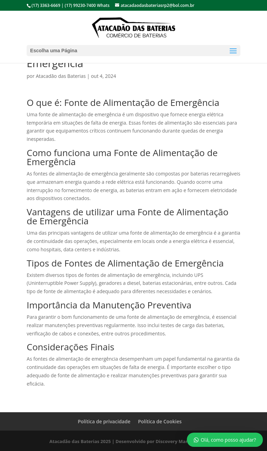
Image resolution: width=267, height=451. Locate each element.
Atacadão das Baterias (61, 76)
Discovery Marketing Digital (186, 441)
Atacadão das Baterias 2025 (80, 441)
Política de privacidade (104, 421)
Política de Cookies (159, 421)
